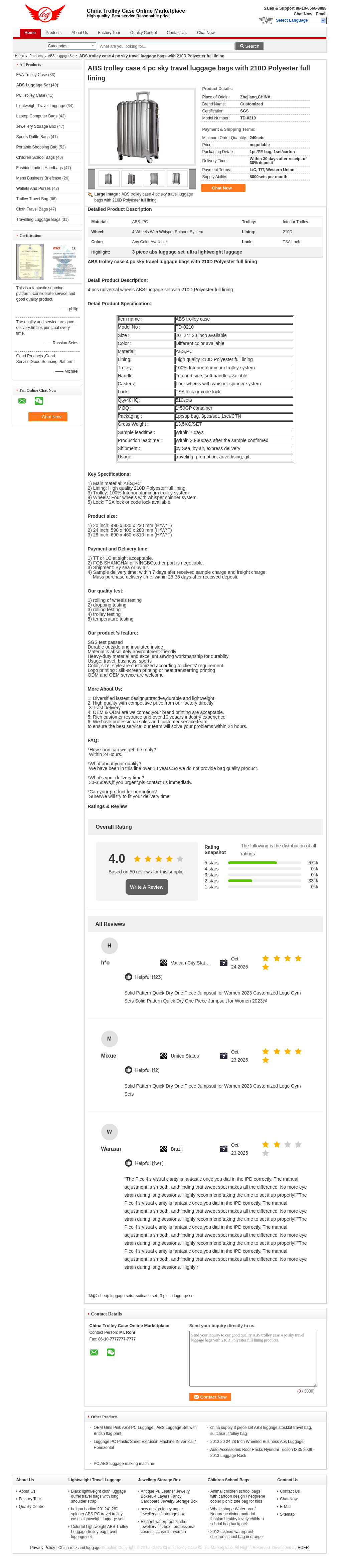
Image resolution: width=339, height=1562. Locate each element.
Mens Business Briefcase (38, 178)
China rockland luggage (79, 1547)
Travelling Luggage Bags (38, 219)
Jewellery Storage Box (36, 126)
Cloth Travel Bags (32, 209)
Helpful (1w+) (149, 1163)
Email (321, 14)
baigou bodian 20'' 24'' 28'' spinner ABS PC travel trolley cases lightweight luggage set (97, 1514)
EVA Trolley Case (31, 74)
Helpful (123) (149, 977)
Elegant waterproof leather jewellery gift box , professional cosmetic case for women (168, 1526)
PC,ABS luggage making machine (124, 1463)
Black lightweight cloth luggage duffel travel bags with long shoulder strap (98, 1496)
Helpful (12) (147, 1070)
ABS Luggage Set (61, 56)
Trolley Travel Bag (32, 199)
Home (30, 32)
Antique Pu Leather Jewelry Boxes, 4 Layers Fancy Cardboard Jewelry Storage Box (169, 1496)
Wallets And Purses (33, 188)
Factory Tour (109, 32)
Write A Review (147, 887)
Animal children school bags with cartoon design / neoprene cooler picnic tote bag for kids (237, 1496)
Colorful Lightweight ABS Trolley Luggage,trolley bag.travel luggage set (99, 1531)
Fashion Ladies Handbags (39, 167)
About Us (79, 32)
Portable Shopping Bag (36, 147)
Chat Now (303, 14)
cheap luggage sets (115, 1295)
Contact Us (176, 32)
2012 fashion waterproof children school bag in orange (236, 1534)
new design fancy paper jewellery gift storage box (163, 1511)
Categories (57, 46)
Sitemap (287, 1514)
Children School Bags (35, 157)
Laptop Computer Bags (36, 116)
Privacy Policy (42, 1547)
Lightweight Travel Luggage (40, 105)
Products (53, 32)
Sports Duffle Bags (33, 136)
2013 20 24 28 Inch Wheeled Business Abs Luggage (257, 1441)
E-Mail (285, 1506)
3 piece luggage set (177, 1295)
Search (252, 46)
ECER (303, 1547)
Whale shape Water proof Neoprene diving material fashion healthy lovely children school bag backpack (237, 1516)
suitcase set (146, 1295)
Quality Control (143, 32)
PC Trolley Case (30, 95)
